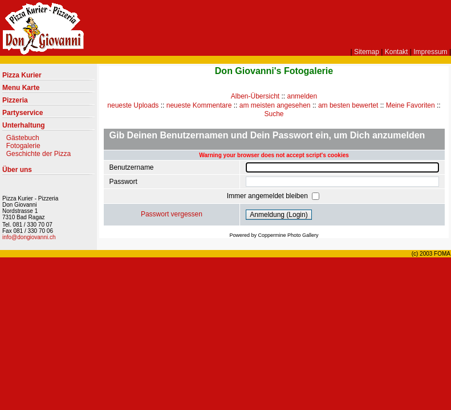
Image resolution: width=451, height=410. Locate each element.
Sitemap (366, 52)
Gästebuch (22, 138)
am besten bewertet (348, 105)
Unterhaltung (48, 127)
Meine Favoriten (410, 105)
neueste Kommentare (199, 105)
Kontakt (396, 52)
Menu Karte (48, 90)
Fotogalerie (23, 146)
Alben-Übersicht (255, 96)
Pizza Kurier (48, 77)
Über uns (48, 172)
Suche (273, 114)
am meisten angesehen (275, 105)
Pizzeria (48, 102)
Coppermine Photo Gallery (288, 235)
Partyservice (48, 115)
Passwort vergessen (171, 214)
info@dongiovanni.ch (29, 237)
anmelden (302, 96)
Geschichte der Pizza (38, 154)
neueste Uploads (133, 105)
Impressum (430, 52)
